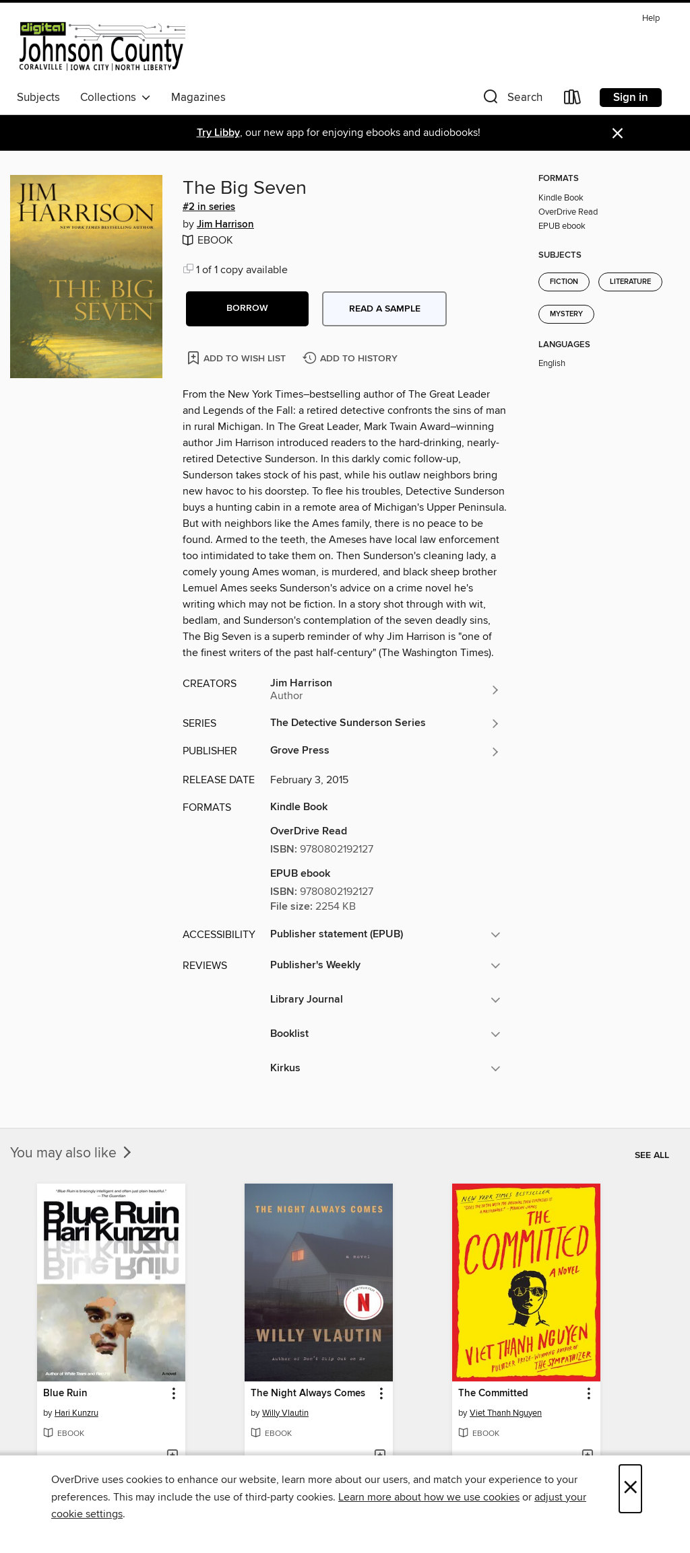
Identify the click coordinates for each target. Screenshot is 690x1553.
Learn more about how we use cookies (429, 1497)
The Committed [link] (493, 1393)
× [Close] (630, 1489)
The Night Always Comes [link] (308, 1393)
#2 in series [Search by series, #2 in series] (209, 207)
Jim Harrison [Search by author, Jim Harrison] (225, 225)
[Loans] (573, 100)
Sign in (630, 97)
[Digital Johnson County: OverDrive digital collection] (101, 46)
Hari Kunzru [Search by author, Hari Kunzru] (76, 1413)
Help (651, 18)
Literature (630, 282)
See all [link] (652, 1155)
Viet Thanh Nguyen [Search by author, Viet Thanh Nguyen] (506, 1413)
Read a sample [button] (384, 309)
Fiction (564, 282)
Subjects (38, 97)
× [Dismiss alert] (617, 133)
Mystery (566, 314)
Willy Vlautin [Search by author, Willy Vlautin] (285, 1413)
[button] (511, 100)
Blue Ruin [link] (65, 1393)
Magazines (198, 97)
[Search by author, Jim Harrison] (385, 690)
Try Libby (218, 133)
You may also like (72, 1153)
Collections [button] (115, 97)
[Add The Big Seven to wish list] (237, 358)
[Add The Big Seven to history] (352, 359)
